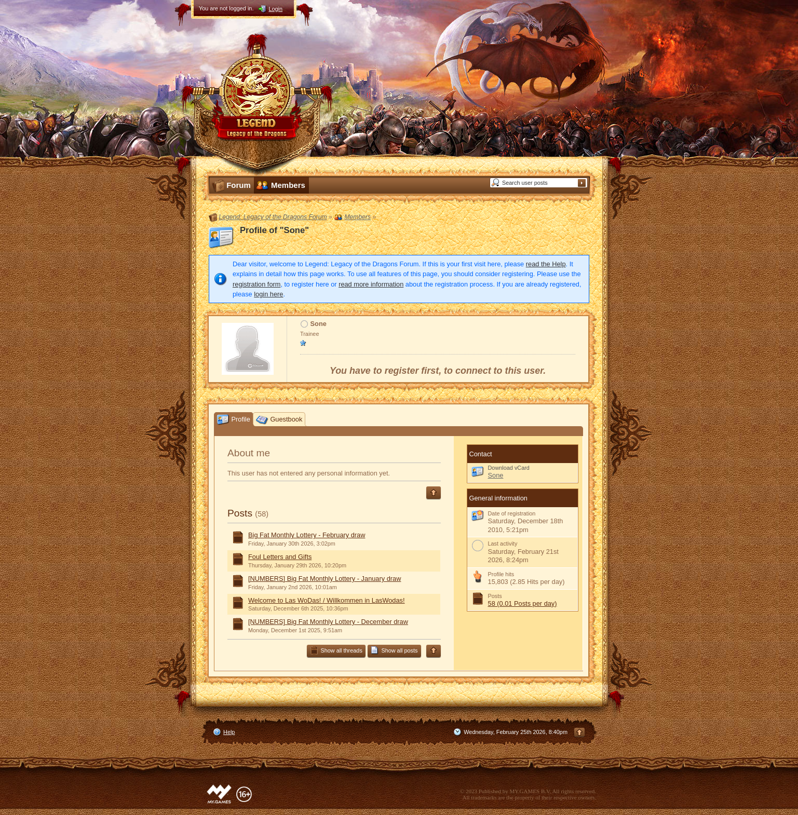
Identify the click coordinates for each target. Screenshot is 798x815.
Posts (239, 513)
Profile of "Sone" (274, 230)
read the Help (546, 264)
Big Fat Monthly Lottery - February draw (306, 535)
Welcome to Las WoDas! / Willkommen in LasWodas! (326, 600)
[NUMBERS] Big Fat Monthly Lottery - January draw (324, 578)
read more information (371, 284)
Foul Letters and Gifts (280, 557)
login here (268, 294)
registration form (256, 284)
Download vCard (509, 468)
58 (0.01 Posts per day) (522, 603)
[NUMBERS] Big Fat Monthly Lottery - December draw (328, 622)
